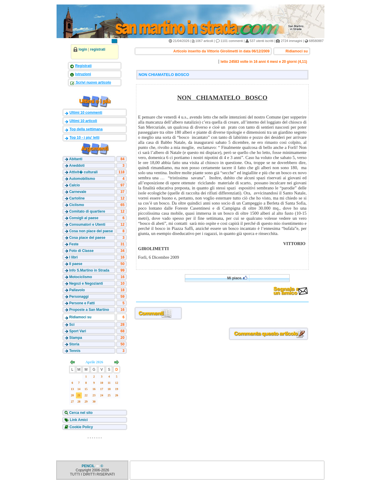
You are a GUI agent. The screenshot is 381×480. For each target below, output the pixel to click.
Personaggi (78, 296)
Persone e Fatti (82, 303)
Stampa (75, 338)
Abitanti (75, 159)
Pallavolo (77, 290)
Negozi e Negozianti (86, 283)
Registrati (83, 66)
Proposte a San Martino (89, 310)
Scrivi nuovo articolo (93, 82)
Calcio (74, 185)
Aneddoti (77, 165)
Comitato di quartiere (87, 211)
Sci (71, 324)
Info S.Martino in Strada (89, 270)
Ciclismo (76, 205)
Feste (73, 244)
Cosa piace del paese (87, 238)
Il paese (75, 264)
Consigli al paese (83, 218)
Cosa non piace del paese (91, 231)
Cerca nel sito (80, 413)
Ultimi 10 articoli (83, 121)
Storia (74, 344)
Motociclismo (80, 277)
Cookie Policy (80, 427)
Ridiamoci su (80, 317)
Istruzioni (83, 74)
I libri (73, 257)
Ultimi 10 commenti (85, 112)
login (83, 49)
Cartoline (77, 198)
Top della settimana (85, 129)
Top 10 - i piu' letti (84, 137)
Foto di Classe (81, 251)
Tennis (74, 351)
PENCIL (89, 466)
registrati (97, 49)
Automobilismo (82, 179)
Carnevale (77, 192)
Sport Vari (77, 331)
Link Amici (78, 420)
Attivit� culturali (83, 172)
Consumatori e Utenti (87, 224)
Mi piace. (237, 278)
